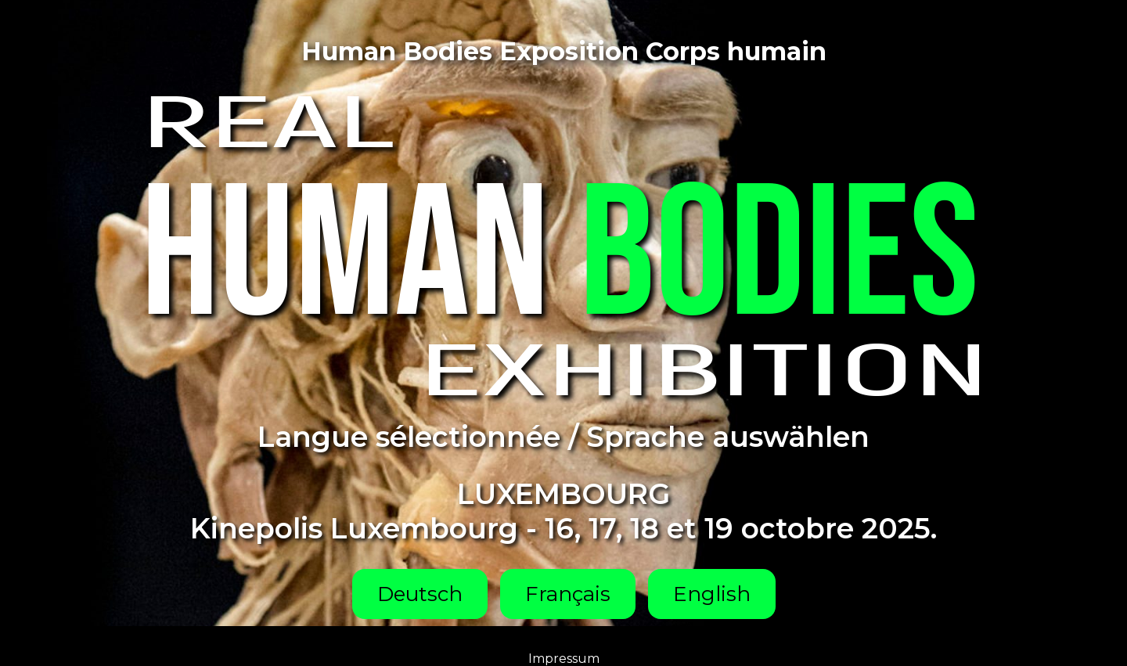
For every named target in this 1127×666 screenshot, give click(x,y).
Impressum (564, 658)
